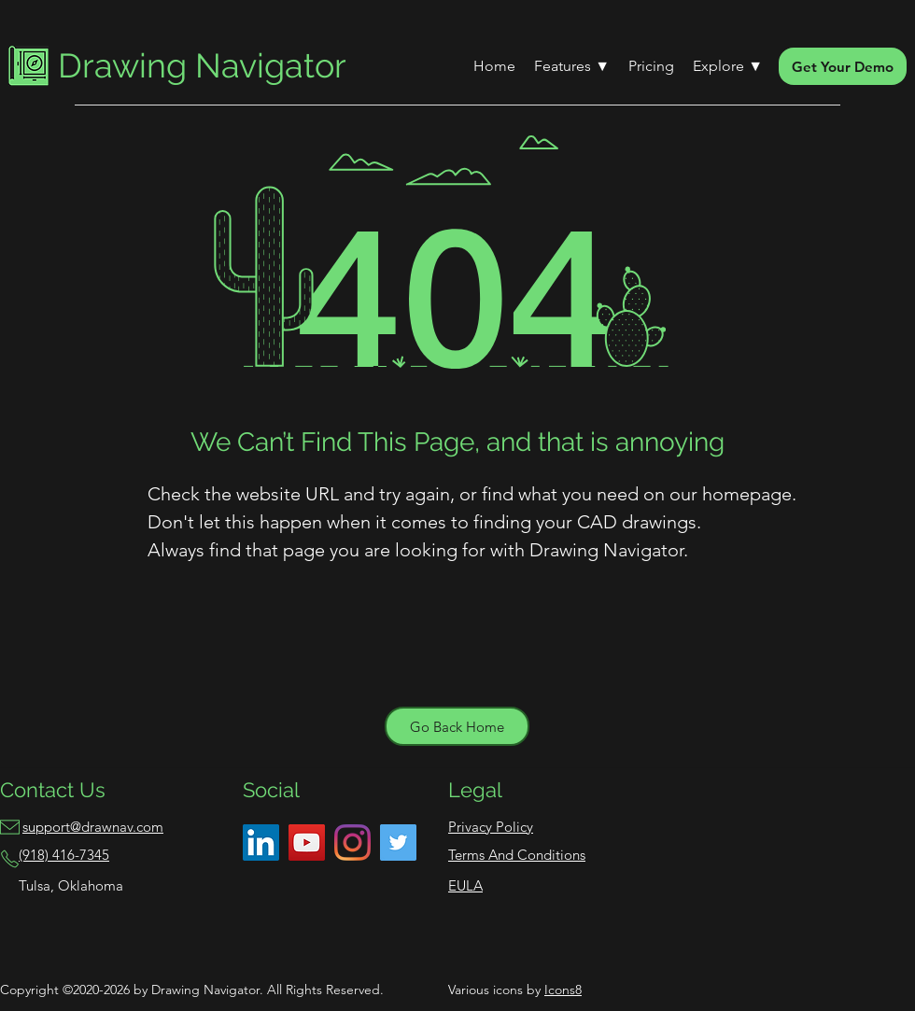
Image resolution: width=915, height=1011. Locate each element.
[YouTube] (307, 842)
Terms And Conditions (516, 855)
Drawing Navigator (202, 65)
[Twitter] (398, 842)
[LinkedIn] (261, 842)
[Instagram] (352, 842)
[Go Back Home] (457, 726)
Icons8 (563, 989)
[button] (572, 66)
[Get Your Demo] (843, 66)
